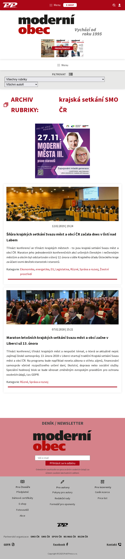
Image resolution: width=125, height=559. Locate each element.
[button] (62, 463)
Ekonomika (27, 269)
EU (52, 269)
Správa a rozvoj (89, 269)
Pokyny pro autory (62, 492)
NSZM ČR (83, 536)
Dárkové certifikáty (22, 498)
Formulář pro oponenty (62, 504)
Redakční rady (62, 498)
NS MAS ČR (70, 536)
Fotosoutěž (22, 509)
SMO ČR (35, 536)
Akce (22, 515)
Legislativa (62, 269)
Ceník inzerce (102, 492)
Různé (74, 269)
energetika (42, 269)
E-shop (22, 503)
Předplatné (22, 492)
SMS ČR (45, 536)
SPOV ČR (57, 536)
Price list (102, 498)
